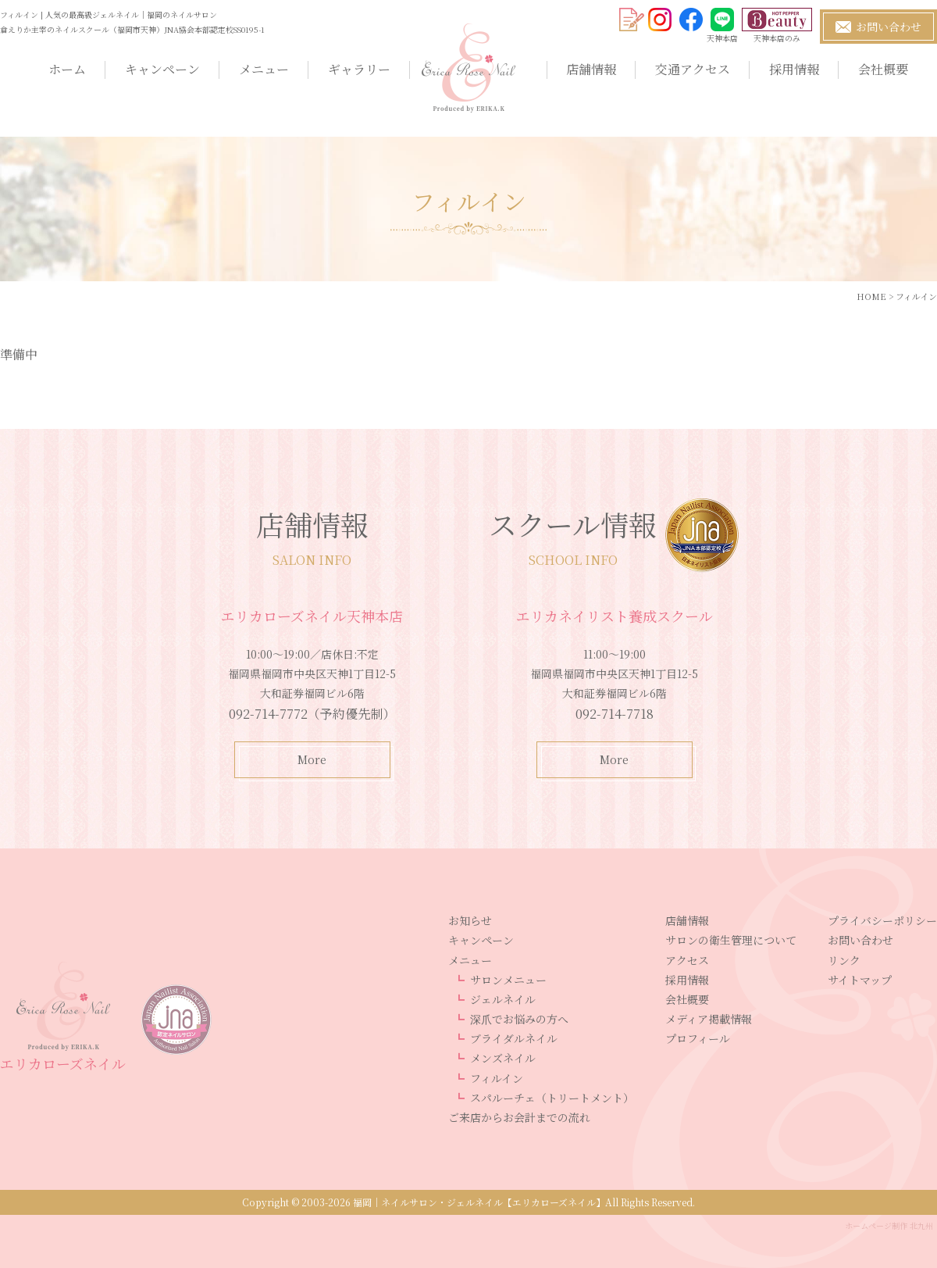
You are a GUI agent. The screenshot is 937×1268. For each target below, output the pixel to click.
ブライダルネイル (514, 1038)
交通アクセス (692, 69)
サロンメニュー (508, 980)
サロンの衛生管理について (730, 940)
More (311, 759)
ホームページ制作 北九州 (889, 1225)
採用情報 (794, 69)
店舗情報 (591, 69)
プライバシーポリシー (882, 920)
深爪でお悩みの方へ (519, 1019)
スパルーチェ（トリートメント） (552, 1097)
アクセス (687, 960)
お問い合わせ (860, 940)
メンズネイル (503, 1058)
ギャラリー (359, 69)
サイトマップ (860, 980)
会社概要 (883, 69)
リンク (844, 960)
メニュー (264, 69)
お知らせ (470, 920)
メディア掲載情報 (708, 1019)
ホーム (67, 69)
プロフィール (697, 1038)
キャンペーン (162, 69)
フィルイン (496, 1078)
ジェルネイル (503, 999)
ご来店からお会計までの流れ (519, 1117)
